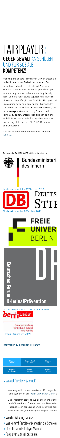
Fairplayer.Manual (12, 362)
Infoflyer (7, 135)
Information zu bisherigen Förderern (21, 344)
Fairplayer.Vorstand (48, 371)
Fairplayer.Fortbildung (30, 371)
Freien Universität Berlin (42, 393)
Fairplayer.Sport (48, 362)
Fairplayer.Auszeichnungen (12, 371)
